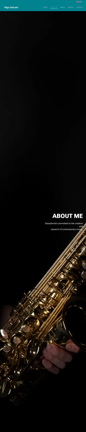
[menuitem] (48, 7)
